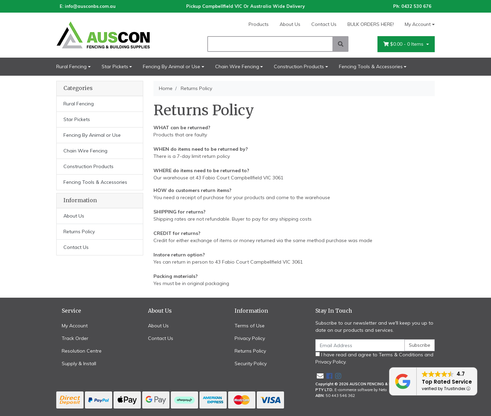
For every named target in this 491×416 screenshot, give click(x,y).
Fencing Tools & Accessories (371, 66)
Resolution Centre (82, 351)
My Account (75, 326)
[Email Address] (360, 345)
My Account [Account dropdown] (418, 24)
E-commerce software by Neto (360, 389)
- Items (404, 44)
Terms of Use (250, 326)
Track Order (75, 338)
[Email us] (320, 376)
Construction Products (299, 66)
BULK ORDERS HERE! (370, 24)
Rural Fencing (71, 66)
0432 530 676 (416, 6)
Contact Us (324, 24)
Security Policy (251, 363)
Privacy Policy (250, 338)
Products (259, 24)
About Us (290, 24)
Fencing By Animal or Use (171, 66)
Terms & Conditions (401, 355)
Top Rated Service (447, 381)
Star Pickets (115, 66)
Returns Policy (79, 231)
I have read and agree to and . (374, 358)
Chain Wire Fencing (237, 66)
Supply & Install (79, 363)
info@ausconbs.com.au (90, 6)
